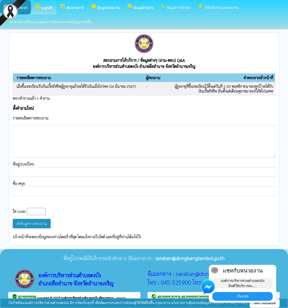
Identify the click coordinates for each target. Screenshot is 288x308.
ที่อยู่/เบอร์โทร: (144, 169)
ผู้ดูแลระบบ (27, 298)
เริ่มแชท (243, 296)
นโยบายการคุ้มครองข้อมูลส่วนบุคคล (206, 298)
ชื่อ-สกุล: (144, 188)
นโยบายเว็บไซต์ (169, 298)
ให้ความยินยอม (264, 303)
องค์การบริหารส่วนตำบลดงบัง (80, 298)
